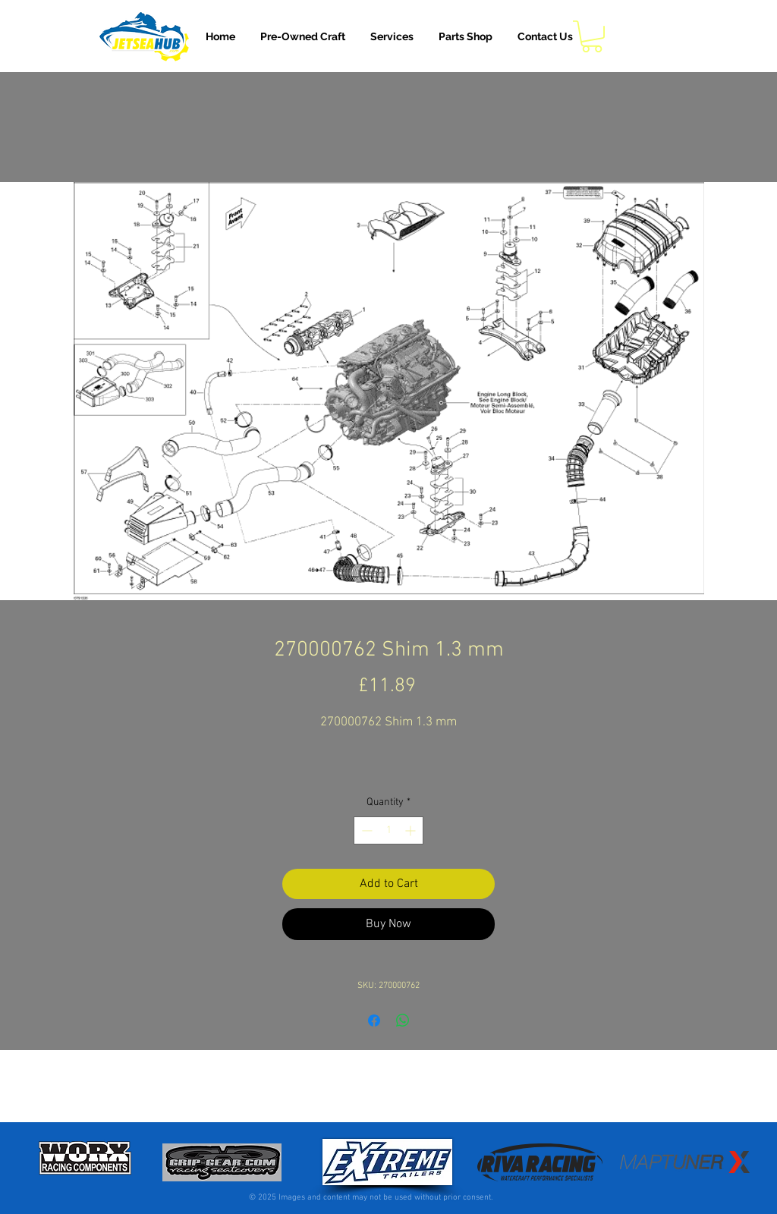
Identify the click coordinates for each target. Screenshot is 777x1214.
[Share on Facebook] (374, 1020)
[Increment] (411, 830)
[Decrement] (365, 830)
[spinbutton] (388, 830)
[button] (392, 36)
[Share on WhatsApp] (403, 1020)
